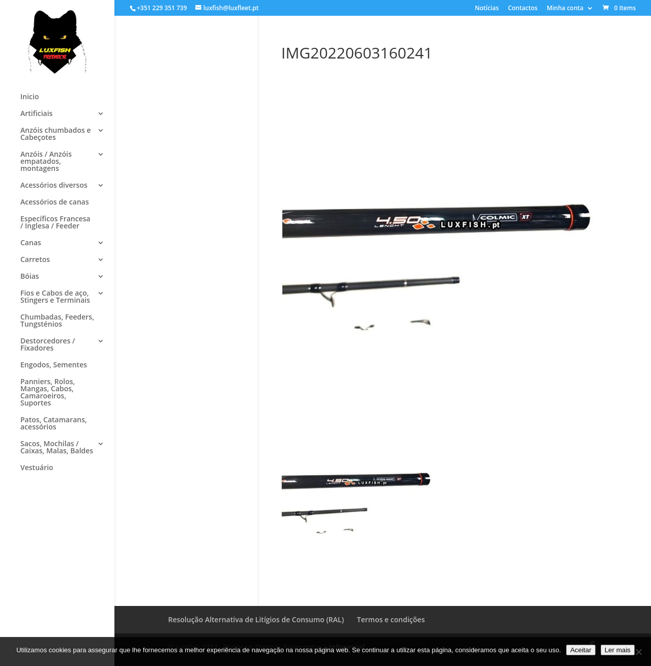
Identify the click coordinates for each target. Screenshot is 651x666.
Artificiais (36, 114)
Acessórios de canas (54, 202)
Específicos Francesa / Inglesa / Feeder (55, 222)
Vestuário (36, 468)
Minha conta (565, 8)
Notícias (487, 8)
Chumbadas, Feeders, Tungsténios (57, 321)
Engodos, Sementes (53, 365)
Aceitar (580, 650)
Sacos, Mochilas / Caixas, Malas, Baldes (56, 447)
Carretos (35, 260)
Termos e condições (391, 619)
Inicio (29, 97)
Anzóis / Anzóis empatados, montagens (46, 162)
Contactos (523, 8)
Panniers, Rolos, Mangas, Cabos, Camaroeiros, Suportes (47, 393)
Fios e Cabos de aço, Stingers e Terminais (55, 297)
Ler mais (618, 650)
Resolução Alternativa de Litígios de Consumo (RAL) (256, 619)
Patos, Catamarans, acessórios (53, 423)
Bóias (29, 277)
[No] (638, 652)
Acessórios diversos (53, 186)
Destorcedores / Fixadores (47, 345)
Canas (30, 243)
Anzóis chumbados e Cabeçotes (55, 134)
